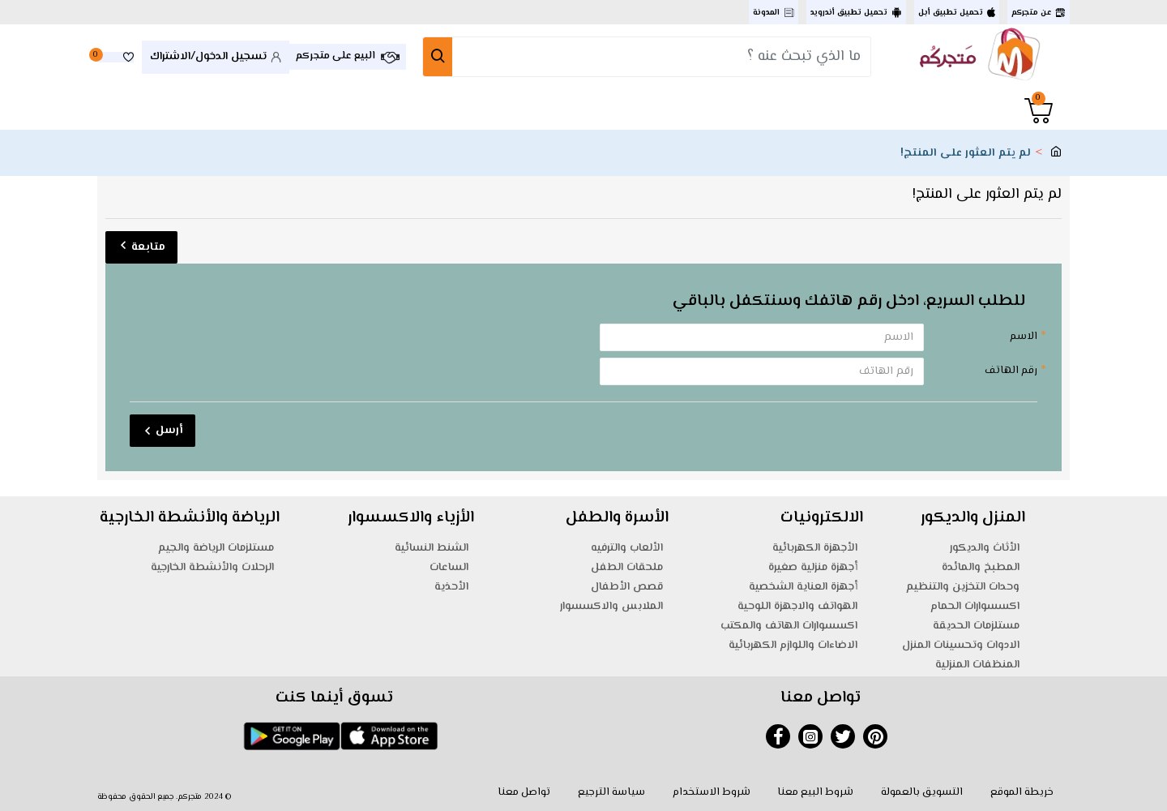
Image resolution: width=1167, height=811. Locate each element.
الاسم (1023, 336)
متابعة (148, 247)
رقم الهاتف (1011, 371)
